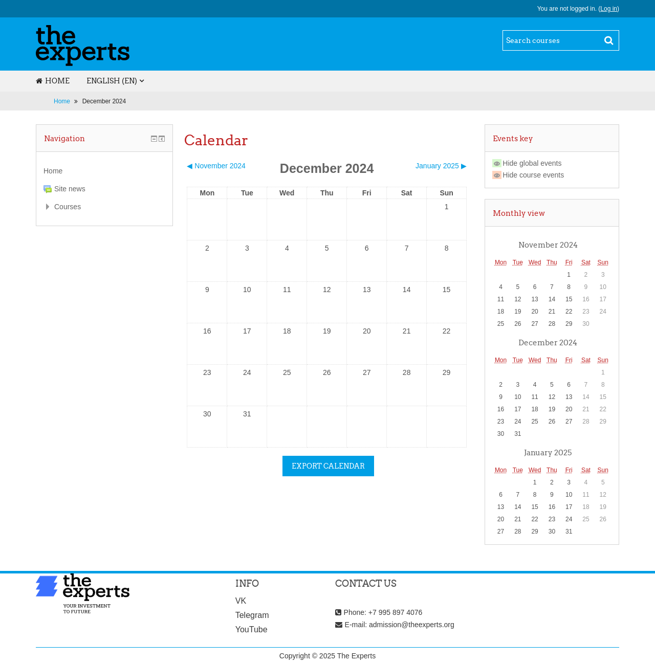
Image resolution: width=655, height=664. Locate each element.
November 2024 (548, 244)
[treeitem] (104, 171)
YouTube (251, 629)
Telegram (252, 615)
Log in (608, 8)
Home (53, 80)
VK (240, 600)
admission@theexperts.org (411, 625)
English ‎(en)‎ (111, 80)
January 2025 (548, 452)
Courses (67, 207)
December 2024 (104, 101)
